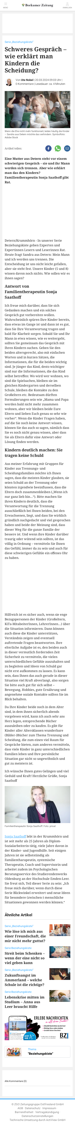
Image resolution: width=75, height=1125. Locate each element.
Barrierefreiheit (24, 1112)
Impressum (49, 1108)
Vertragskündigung (47, 1112)
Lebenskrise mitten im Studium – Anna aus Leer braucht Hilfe (25, 1002)
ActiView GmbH (55, 1120)
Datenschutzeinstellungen (37, 1116)
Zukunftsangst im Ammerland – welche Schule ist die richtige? (24, 980)
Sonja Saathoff (15, 836)
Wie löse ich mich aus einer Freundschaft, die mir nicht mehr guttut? (25, 936)
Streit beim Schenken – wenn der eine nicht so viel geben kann (25, 958)
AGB (20, 1108)
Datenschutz (32, 1108)
